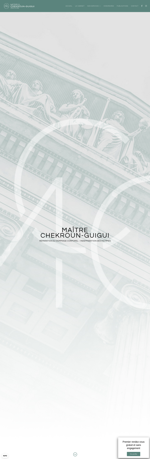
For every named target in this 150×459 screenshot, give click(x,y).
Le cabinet (79, 6)
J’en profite (133, 454)
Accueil (69, 6)
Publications (122, 6)
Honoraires (109, 6)
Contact (134, 6)
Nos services (93, 6)
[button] (5, 456)
